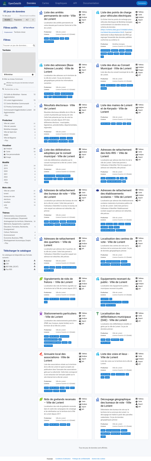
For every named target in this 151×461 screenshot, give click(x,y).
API (75, 3)
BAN (46, 97)
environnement (105, 50)
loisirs (72, 388)
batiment (125, 302)
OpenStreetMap (30, 71)
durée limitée (48, 345)
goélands (63, 424)
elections (129, 85)
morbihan (128, 53)
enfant (111, 227)
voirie (66, 38)
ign (126, 178)
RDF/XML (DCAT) (11, 267)
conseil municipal (50, 175)
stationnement (64, 336)
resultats (69, 138)
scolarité (121, 224)
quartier (52, 267)
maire (128, 123)
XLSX (7, 261)
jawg (14, 71)
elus (118, 85)
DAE (121, 339)
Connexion (142, 3)
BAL (50, 97)
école (115, 224)
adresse (57, 93)
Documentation (91, 3)
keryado (119, 123)
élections (62, 221)
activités (56, 391)
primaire (127, 224)
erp (111, 299)
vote (46, 141)
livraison (64, 342)
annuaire (62, 391)
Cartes (45, 3)
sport (67, 388)
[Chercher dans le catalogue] (33, 45)
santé (108, 339)
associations (48, 391)
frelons (73, 299)
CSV (6, 264)
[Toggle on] (4, 84)
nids (46, 302)
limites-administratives (113, 261)
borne (121, 53)
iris (118, 178)
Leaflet (9, 71)
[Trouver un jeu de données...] (18, 45)
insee (121, 178)
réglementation (49, 41)
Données (31, 3)
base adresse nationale (59, 97)
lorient (46, 38)
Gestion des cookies (98, 459)
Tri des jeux (6, 16)
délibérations (48, 179)
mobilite (121, 50)
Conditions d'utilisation (63, 459)
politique (103, 88)
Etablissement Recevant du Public (111, 302)
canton (71, 141)
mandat (123, 85)
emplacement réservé (51, 339)
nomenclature (120, 374)
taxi (70, 342)
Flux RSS (8, 269)
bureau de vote (53, 141)
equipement (104, 299)
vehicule (110, 53)
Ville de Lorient (54, 38)
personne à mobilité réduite (53, 342)
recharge (103, 53)
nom (102, 377)
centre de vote (63, 141)
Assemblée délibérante (63, 175)
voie (127, 374)
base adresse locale (67, 93)
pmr (60, 339)
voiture (116, 53)
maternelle (104, 227)
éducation (109, 224)
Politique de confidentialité (81, 459)
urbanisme (115, 50)
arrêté (62, 38)
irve (102, 56)
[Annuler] (32, 74)
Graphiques (61, 3)
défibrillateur (115, 339)
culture (62, 388)
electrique (129, 50)
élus (55, 179)
